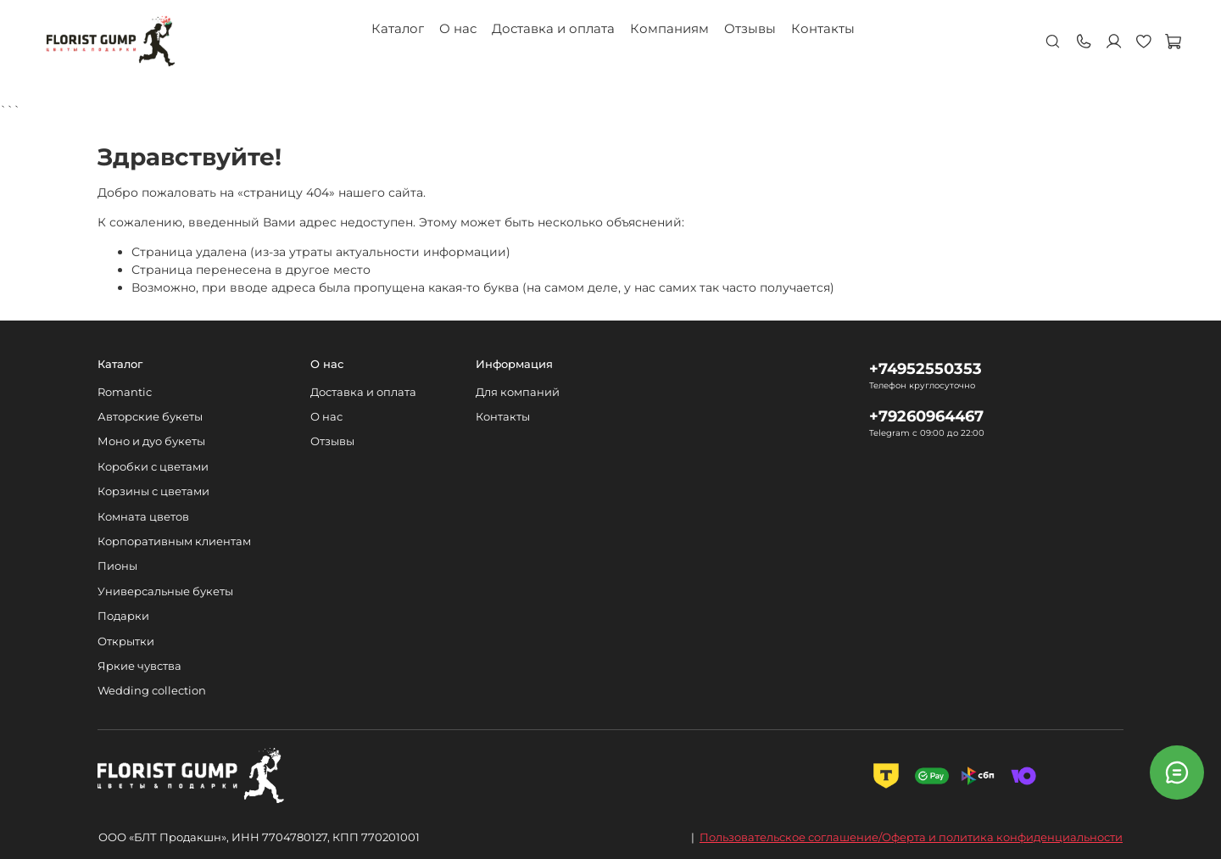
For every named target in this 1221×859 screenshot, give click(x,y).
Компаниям (669, 28)
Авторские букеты (150, 416)
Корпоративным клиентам (174, 541)
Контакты (823, 28)
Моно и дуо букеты (151, 441)
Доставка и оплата (553, 28)
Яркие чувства (139, 666)
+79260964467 (926, 416)
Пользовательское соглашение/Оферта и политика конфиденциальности (911, 837)
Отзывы (750, 28)
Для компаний (518, 392)
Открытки (126, 641)
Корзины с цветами (153, 491)
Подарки (123, 616)
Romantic (125, 392)
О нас (458, 28)
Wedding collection (152, 690)
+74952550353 (925, 368)
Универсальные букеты (165, 591)
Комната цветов (143, 516)
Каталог (397, 28)
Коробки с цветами (153, 466)
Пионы (117, 566)
